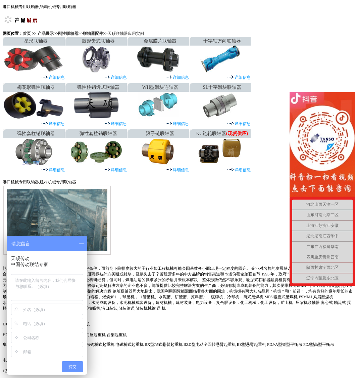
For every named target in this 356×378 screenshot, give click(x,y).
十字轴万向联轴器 (222, 41)
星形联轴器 (36, 41)
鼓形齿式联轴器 (98, 41)
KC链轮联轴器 (211, 133)
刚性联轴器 (68, 33)
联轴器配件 (93, 33)
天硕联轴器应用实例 (126, 33)
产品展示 (46, 33)
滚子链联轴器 (160, 133)
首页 (27, 33)
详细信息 (56, 77)
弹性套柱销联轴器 (36, 133)
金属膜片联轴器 (160, 41)
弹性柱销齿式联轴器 (98, 87)
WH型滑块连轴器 (160, 87)
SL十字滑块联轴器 (222, 87)
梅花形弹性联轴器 (36, 87)
